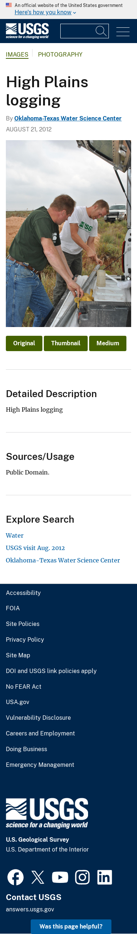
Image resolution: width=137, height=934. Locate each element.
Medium (107, 343)
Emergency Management (40, 765)
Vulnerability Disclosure (38, 718)
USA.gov (17, 702)
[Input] (84, 31)
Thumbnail (65, 343)
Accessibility (23, 593)
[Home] (27, 37)
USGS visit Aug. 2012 (35, 547)
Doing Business (26, 749)
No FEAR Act (23, 687)
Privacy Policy (25, 640)
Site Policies (22, 624)
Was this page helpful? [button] (71, 926)
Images (17, 54)
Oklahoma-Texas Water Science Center (68, 118)
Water (14, 535)
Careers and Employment (40, 733)
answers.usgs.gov (30, 909)
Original (24, 343)
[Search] (101, 31)
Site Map (18, 655)
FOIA (13, 608)
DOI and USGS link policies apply (51, 671)
